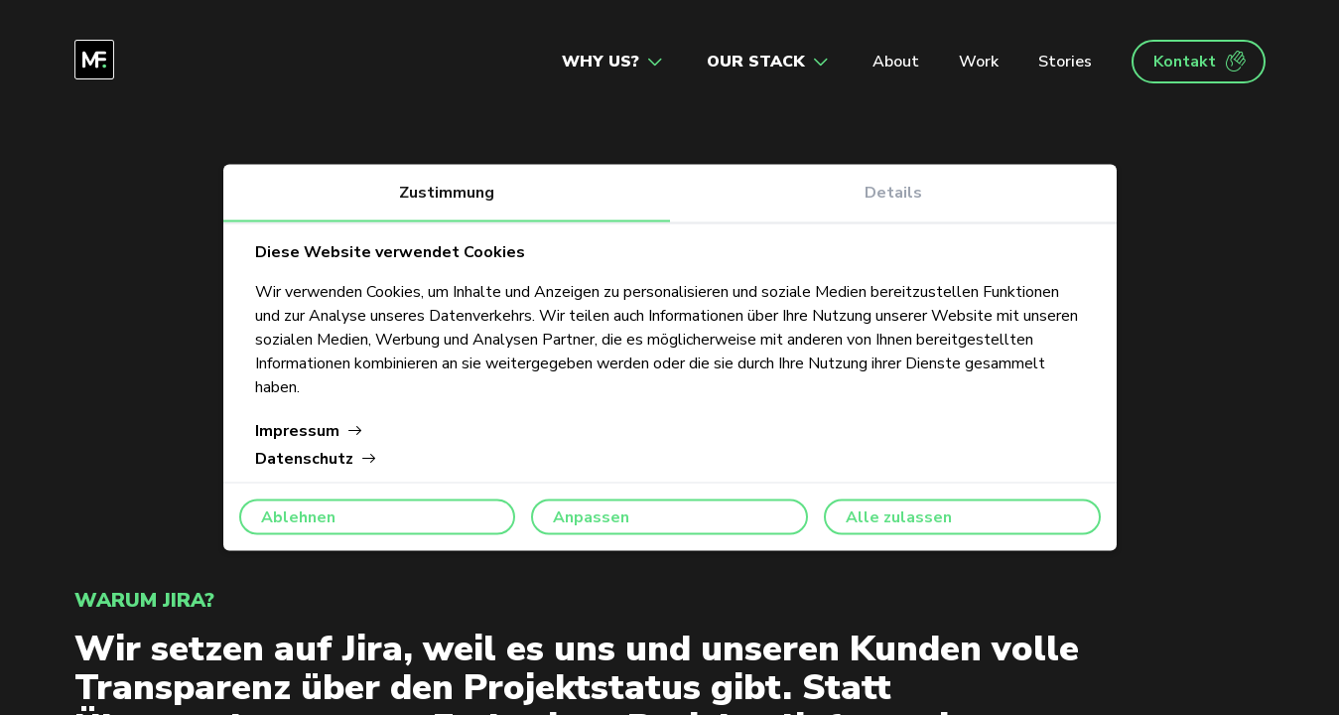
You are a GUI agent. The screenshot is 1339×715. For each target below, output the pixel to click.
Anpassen (591, 517)
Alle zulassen (899, 517)
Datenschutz (316, 459)
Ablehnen (298, 517)
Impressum (309, 431)
